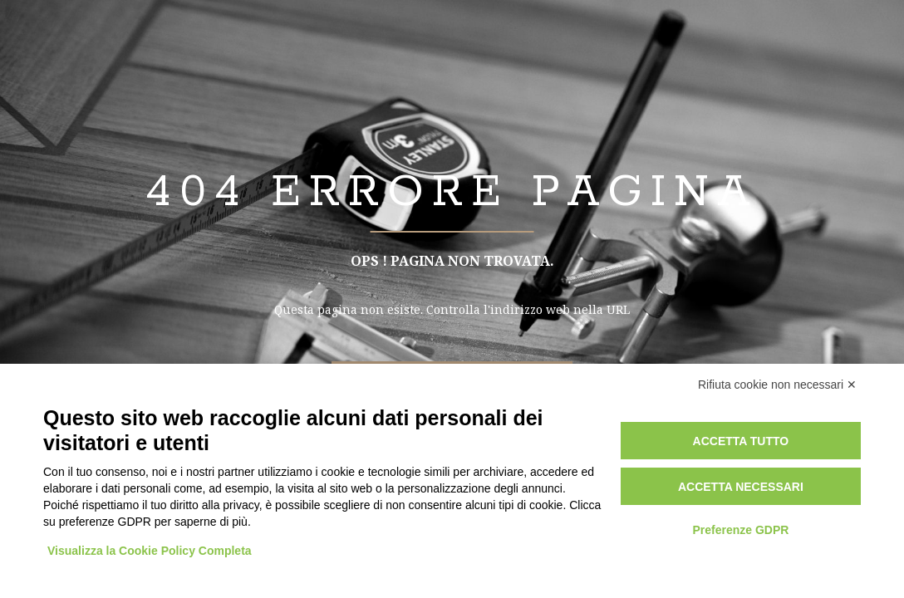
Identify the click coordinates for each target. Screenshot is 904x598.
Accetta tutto (741, 441)
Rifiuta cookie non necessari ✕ (777, 384)
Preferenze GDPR (740, 530)
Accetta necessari (740, 486)
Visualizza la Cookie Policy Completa (149, 550)
